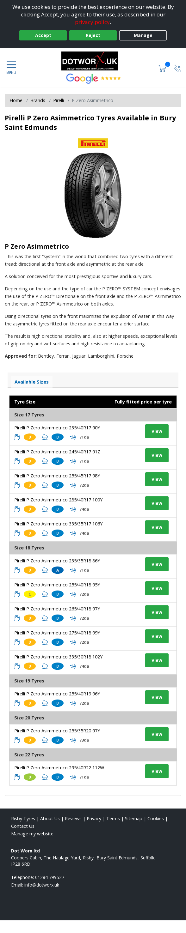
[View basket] (162, 68)
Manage (143, 35)
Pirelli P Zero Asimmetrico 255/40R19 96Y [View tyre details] (57, 694)
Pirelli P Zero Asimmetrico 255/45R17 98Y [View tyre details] (57, 476)
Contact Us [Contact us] (22, 826)
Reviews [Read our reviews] (73, 818)
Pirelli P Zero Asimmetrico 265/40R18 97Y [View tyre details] (57, 609)
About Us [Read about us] (50, 818)
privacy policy (92, 22)
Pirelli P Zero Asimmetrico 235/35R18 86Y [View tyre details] (57, 561)
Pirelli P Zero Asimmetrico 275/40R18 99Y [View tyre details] (57, 633)
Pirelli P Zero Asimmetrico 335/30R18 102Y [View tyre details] (58, 657)
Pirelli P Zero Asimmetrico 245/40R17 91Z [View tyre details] (57, 452)
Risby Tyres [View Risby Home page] (23, 818)
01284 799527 (49, 877)
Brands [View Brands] (37, 100)
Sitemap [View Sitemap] (133, 818)
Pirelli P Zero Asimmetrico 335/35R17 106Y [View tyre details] (58, 524)
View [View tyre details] (157, 431)
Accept (43, 35)
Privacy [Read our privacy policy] (94, 818)
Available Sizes (32, 382)
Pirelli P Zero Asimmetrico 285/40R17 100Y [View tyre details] (58, 500)
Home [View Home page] (15, 100)
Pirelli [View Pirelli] (58, 100)
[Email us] (41, 885)
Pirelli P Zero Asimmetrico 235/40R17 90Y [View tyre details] (57, 428)
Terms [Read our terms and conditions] (113, 818)
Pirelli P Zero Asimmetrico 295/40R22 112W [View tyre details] (59, 768)
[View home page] (93, 60)
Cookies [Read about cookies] (155, 818)
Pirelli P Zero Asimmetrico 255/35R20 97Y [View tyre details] (57, 731)
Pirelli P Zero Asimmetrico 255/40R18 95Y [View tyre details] (57, 585)
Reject (93, 35)
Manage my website (32, 834)
